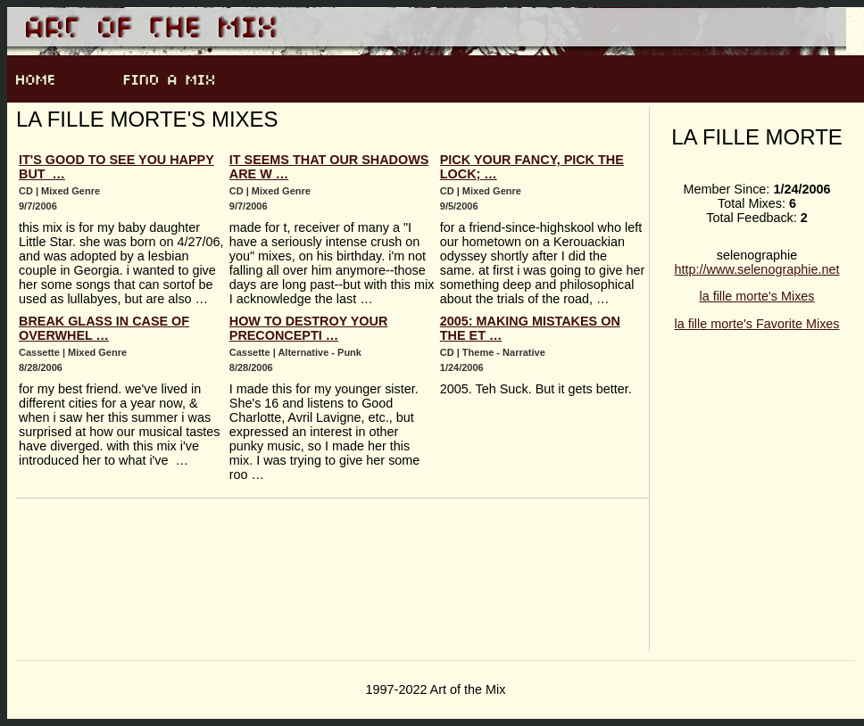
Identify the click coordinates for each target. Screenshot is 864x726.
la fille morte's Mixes (756, 296)
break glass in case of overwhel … (104, 328)
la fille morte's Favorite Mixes (756, 324)
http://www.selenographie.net (757, 269)
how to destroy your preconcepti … (308, 328)
